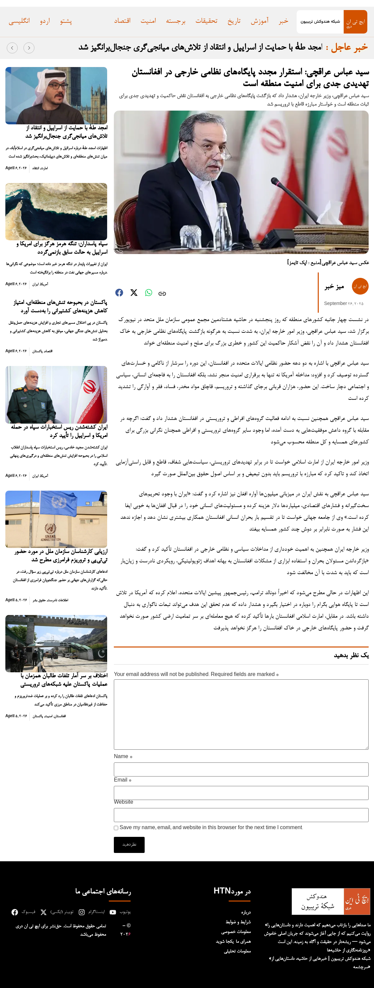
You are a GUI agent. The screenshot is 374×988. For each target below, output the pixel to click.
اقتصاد (48, 352)
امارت (44, 169)
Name (123, 757)
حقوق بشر (39, 601)
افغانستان (60, 717)
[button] (12, 47)
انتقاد (35, 169)
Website (123, 803)
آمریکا (44, 285)
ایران (35, 285)
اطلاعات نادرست (57, 601)
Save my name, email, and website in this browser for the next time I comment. (211, 828)
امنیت (48, 717)
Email (122, 781)
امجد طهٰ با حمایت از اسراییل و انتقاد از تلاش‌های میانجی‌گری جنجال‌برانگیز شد (200, 48)
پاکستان (37, 352)
